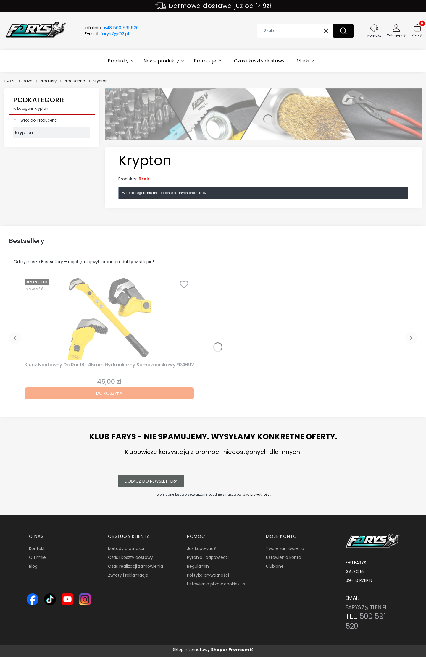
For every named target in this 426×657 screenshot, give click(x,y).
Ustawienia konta (283, 557)
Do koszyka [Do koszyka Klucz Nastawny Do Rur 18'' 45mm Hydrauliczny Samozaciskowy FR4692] (109, 393)
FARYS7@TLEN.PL (366, 607)
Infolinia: (112, 28)
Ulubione (275, 566)
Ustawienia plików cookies (214, 584)
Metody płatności (126, 548)
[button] (343, 31)
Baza (28, 81)
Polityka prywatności (208, 575)
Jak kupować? (201, 548)
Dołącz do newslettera (151, 481)
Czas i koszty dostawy (130, 557)
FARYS (10, 81)
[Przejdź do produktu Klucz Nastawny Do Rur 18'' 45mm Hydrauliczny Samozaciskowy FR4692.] (109, 318)
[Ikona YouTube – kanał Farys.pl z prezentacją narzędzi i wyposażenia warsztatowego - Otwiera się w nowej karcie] (67, 599)
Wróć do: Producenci (35, 120)
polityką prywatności (253, 494)
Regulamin (198, 566)
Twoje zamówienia (285, 548)
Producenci (75, 81)
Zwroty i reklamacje (128, 575)
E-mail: (107, 34)
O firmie (37, 557)
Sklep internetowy (211, 650)
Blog (33, 566)
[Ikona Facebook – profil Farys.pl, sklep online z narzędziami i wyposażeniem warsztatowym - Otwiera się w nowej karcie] (32, 599)
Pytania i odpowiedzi (208, 557)
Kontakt (37, 548)
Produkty (48, 81)
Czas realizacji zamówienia (135, 566)
